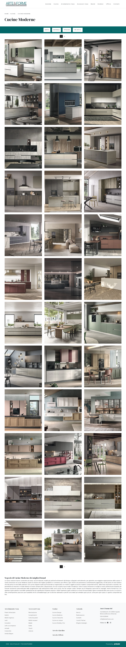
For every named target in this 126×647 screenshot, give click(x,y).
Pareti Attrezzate (10, 612)
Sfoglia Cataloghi (81, 623)
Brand (93, 4)
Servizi (78, 612)
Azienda (48, 4)
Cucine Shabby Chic (58, 623)
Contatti (116, 4)
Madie (30, 623)
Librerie (30, 631)
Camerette (8, 631)
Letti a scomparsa (10, 625)
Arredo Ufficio (57, 635)
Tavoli (30, 628)
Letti (6, 620)
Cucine (56, 4)
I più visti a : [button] (77, 30)
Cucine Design (56, 612)
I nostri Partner (80, 620)
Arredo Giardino (58, 630)
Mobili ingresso (9, 618)
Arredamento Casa (68, 4)
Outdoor (101, 4)
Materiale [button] (56, 30)
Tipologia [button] (67, 30)
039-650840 (104, 616)
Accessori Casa (82, 4)
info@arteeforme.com (107, 619)
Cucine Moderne (24, 13)
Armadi (7, 628)
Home (7, 13)
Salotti (7, 615)
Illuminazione (32, 612)
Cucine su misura (57, 620)
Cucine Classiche (57, 618)
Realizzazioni (80, 615)
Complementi (32, 615)
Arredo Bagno (9, 633)
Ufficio (108, 4)
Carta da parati (33, 618)
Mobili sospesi (32, 620)
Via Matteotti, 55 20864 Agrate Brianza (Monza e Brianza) (110, 613)
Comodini (8, 623)
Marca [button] (47, 30)
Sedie (30, 625)
